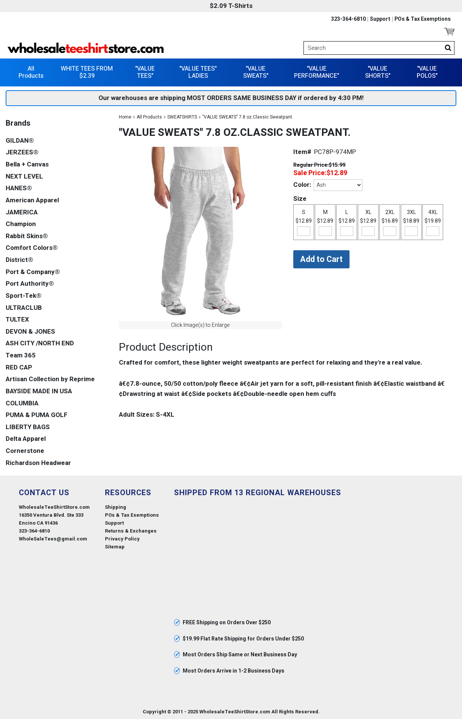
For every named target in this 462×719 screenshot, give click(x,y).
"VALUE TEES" (145, 71)
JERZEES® (22, 152)
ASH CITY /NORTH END (40, 343)
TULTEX (17, 319)
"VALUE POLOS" (427, 71)
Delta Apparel (26, 438)
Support (380, 19)
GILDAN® (20, 140)
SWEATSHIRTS (182, 116)
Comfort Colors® (32, 247)
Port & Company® (33, 271)
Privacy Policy (122, 538)
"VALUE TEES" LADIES (198, 71)
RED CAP (19, 366)
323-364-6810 (348, 19)
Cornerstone (25, 450)
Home (125, 116)
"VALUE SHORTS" (377, 71)
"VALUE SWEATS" (255, 71)
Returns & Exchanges (131, 530)
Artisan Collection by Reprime (50, 378)
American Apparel (32, 199)
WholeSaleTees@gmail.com (53, 538)
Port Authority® (30, 283)
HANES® (19, 187)
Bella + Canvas (27, 164)
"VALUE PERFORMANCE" (316, 71)
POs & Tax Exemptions (422, 19)
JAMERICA (22, 211)
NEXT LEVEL (24, 175)
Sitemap (115, 546)
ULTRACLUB (24, 307)
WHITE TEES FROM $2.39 (87, 71)
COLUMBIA (22, 402)
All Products (30, 71)
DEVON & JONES (30, 331)
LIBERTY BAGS (28, 426)
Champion (21, 223)
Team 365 (20, 355)
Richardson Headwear (38, 462)
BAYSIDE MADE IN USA (39, 390)
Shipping (115, 506)
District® (19, 259)
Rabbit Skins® (27, 235)
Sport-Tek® (24, 295)
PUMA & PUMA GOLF (37, 414)
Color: (302, 184)
